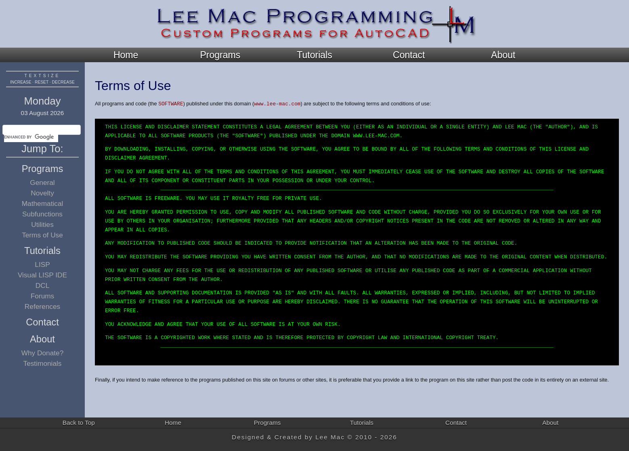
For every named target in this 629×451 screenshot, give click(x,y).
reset (41, 82)
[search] (31, 137)
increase (20, 82)
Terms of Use (42, 235)
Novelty (42, 193)
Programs (220, 55)
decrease (63, 82)
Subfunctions (42, 214)
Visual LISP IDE (42, 275)
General (42, 182)
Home (125, 55)
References (42, 306)
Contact (409, 55)
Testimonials (42, 363)
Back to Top (79, 422)
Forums (43, 296)
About (503, 55)
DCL (43, 285)
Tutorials (314, 55)
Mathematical (42, 203)
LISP (42, 264)
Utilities (42, 224)
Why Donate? (42, 353)
